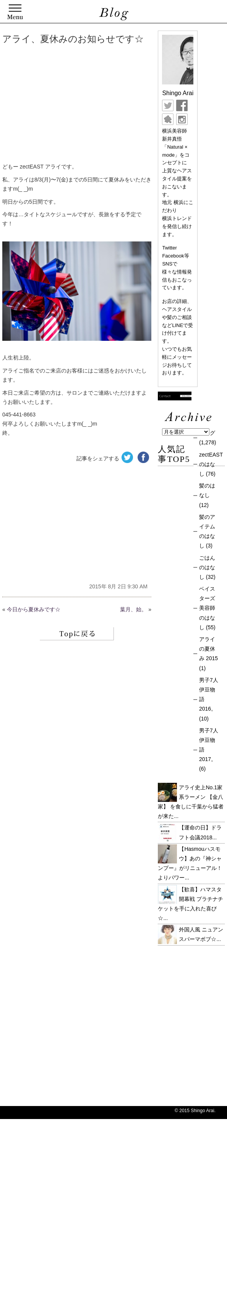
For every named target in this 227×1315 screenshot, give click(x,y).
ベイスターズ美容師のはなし (207, 608)
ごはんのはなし (207, 567)
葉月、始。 (133, 609)
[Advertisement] (113, 105)
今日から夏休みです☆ (33, 609)
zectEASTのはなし (211, 464)
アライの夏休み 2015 (208, 648)
